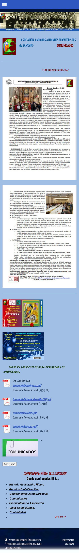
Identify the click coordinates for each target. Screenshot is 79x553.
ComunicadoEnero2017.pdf (25, 426)
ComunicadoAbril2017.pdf (25, 413)
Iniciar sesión (68, 539)
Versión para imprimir (16, 539)
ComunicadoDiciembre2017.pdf (27, 385)
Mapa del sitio (35, 539)
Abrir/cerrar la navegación (39, 4)
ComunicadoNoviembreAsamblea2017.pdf (32, 399)
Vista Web (69, 543)
